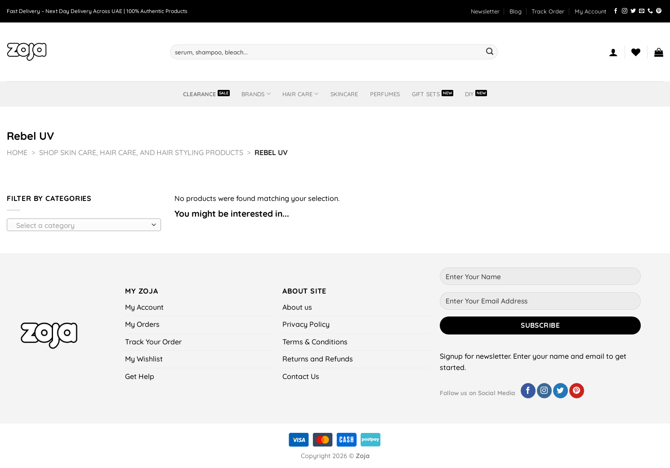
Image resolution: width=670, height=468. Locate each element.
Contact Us (300, 376)
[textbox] (82, 225)
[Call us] (650, 11)
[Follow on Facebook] (615, 11)
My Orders (142, 324)
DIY (469, 94)
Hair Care (300, 93)
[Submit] (489, 52)
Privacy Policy (306, 324)
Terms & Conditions (315, 341)
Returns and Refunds (317, 358)
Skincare (344, 94)
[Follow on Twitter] (633, 11)
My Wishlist (144, 358)
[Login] (613, 52)
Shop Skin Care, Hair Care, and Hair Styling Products (141, 152)
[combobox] (84, 224)
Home (17, 152)
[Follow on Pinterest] (658, 11)
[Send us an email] (641, 11)
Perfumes (385, 94)
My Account (591, 11)
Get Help (139, 376)
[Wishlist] (635, 52)
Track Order (548, 11)
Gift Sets (426, 94)
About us (297, 307)
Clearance (199, 94)
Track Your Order (153, 341)
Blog (515, 11)
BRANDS (256, 93)
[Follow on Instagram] (624, 11)
